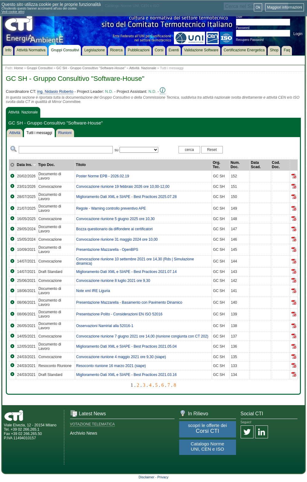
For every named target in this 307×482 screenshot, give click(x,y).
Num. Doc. (235, 164)
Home (18, 68)
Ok (258, 7)
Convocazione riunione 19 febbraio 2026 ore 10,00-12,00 (123, 186)
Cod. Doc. (276, 164)
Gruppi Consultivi (40, 68)
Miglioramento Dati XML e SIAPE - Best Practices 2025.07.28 (126, 197)
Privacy (162, 477)
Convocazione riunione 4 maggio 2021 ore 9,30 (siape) (121, 357)
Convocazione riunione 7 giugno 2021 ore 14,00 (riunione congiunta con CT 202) (142, 336)
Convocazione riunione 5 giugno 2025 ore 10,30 (115, 219)
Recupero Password (250, 39)
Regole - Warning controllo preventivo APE (111, 208)
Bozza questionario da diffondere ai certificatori (114, 229)
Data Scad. (256, 164)
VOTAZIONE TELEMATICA (92, 424)
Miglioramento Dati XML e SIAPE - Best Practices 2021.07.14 (126, 272)
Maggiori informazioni (284, 7)
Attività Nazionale (142, 68)
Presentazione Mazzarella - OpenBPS (107, 249)
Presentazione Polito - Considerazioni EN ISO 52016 (119, 314)
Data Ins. (26, 165)
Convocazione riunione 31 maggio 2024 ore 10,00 (117, 239)
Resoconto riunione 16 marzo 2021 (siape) (111, 366)
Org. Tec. (216, 164)
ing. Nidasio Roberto (55, 91)
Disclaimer (146, 477)
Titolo (81, 165)
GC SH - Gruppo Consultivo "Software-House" (90, 68)
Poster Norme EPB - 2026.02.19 (102, 176)
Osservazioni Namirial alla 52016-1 (104, 326)
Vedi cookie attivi (13, 12)
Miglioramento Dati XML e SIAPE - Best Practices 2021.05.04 (126, 346)
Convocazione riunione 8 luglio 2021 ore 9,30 (113, 281)
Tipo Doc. (46, 165)
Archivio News (83, 433)
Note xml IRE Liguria (93, 291)
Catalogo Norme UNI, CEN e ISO (207, 446)
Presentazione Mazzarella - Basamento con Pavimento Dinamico (129, 302)
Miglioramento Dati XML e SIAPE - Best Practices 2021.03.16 (126, 375)
